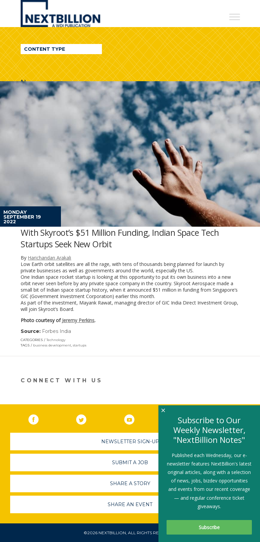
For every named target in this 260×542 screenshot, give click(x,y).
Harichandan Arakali (49, 257)
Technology (55, 340)
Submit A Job (130, 462)
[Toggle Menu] (234, 17)
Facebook (38, 418)
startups (79, 345)
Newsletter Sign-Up (130, 441)
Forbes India (56, 331)
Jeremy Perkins (78, 320)
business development (52, 345)
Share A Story (130, 483)
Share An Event (130, 504)
